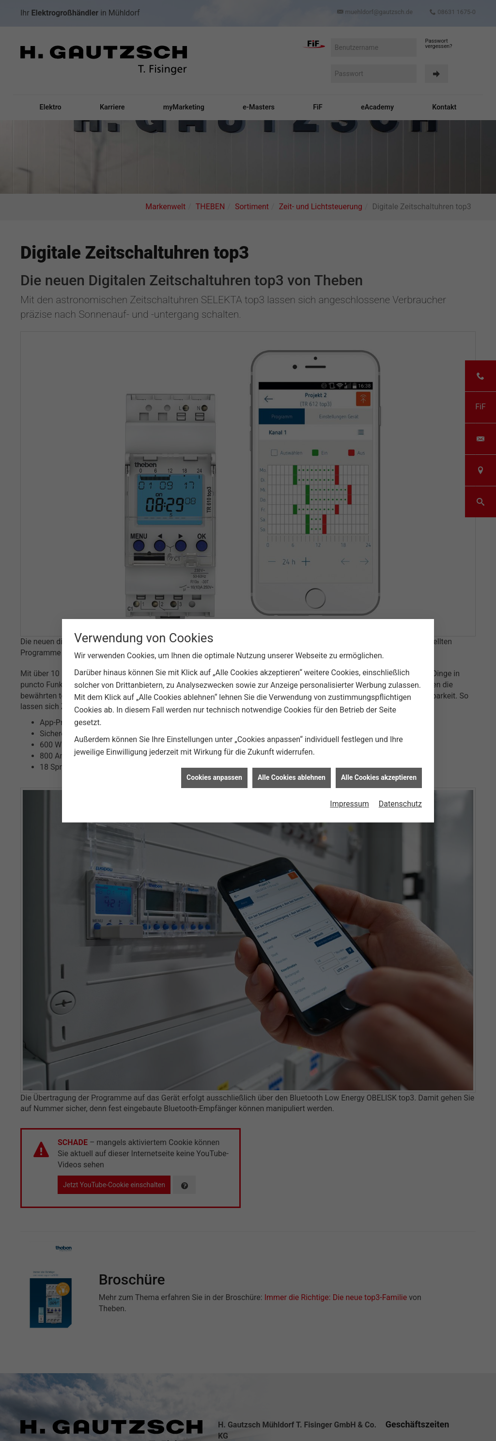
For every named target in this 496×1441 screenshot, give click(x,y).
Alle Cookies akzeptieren (379, 763)
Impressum (349, 789)
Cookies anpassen (214, 763)
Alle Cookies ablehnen (292, 763)
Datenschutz (400, 789)
